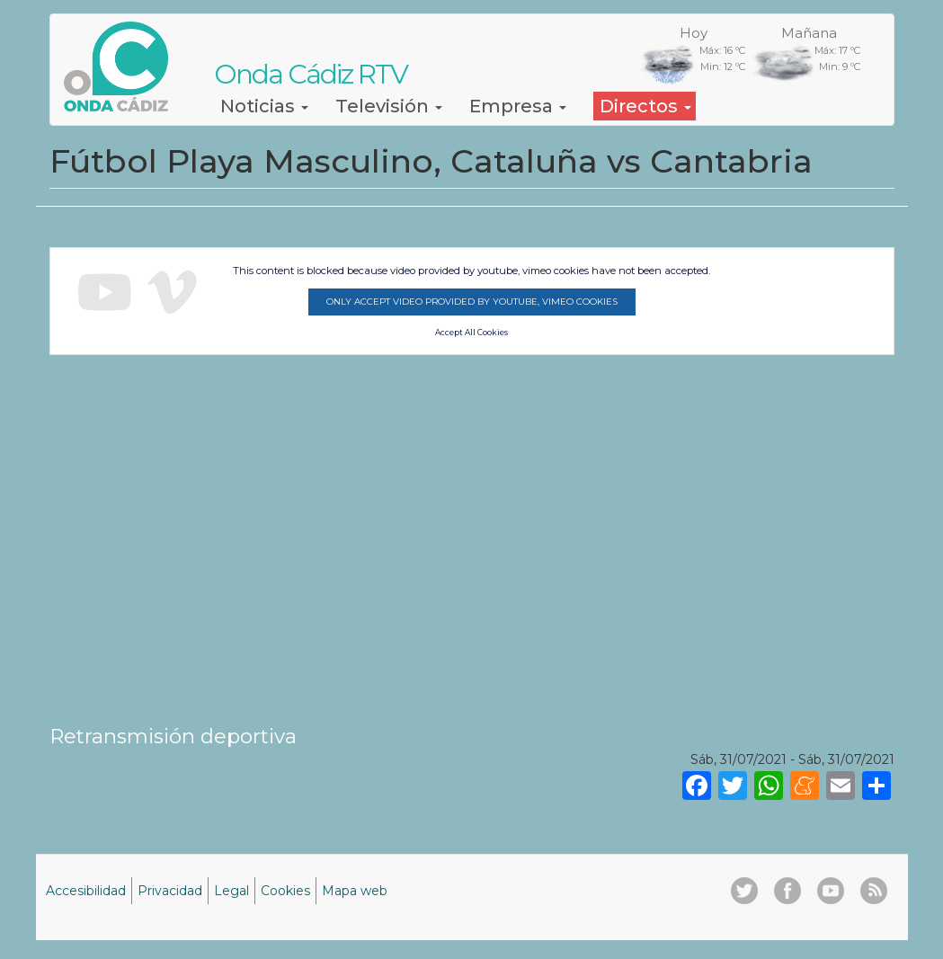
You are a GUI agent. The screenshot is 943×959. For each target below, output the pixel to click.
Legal (231, 891)
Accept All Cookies (471, 332)
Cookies (285, 891)
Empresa (517, 106)
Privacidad (170, 891)
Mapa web (354, 891)
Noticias (264, 106)
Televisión (388, 106)
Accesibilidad (86, 891)
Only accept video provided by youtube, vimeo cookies (472, 301)
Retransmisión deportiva (173, 736)
